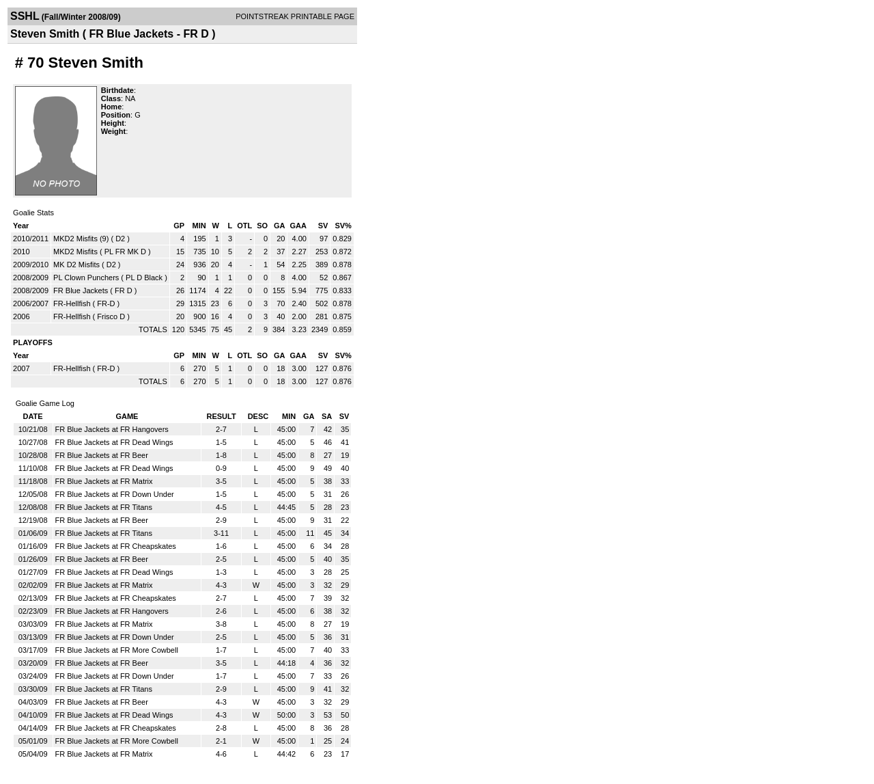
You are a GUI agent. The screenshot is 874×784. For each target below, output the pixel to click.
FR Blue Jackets (80, 290)
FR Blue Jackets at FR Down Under (114, 494)
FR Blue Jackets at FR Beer (101, 455)
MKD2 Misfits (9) (81, 238)
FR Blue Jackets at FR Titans (103, 507)
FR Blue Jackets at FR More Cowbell (116, 650)
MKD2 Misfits (75, 251)
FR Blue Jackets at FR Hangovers (112, 429)
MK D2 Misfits (76, 264)
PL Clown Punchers (86, 277)
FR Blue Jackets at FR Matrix (104, 481)
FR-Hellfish (71, 303)
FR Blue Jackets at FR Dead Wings (114, 442)
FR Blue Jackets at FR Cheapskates (115, 546)
